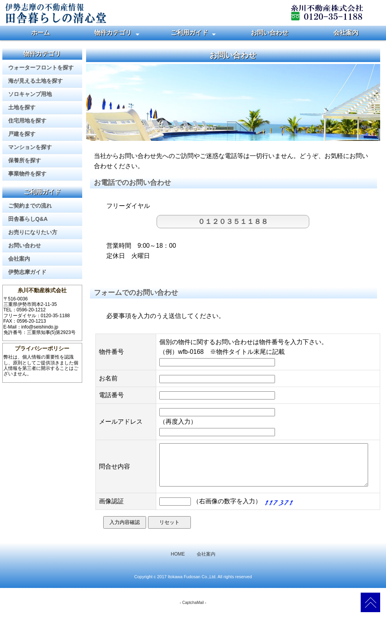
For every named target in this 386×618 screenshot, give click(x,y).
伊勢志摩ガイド (27, 272)
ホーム (40, 32)
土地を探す (21, 107)
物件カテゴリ (113, 32)
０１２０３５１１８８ (233, 222)
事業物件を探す (27, 173)
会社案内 (345, 32)
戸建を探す (21, 134)
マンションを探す (30, 147)
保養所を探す (24, 160)
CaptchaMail (193, 611)
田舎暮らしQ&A (28, 219)
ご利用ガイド (189, 32)
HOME (178, 562)
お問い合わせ (269, 32)
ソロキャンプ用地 (30, 94)
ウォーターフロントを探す (41, 67)
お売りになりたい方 (32, 232)
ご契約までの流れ (30, 205)
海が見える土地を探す (35, 81)
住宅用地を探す (27, 120)
